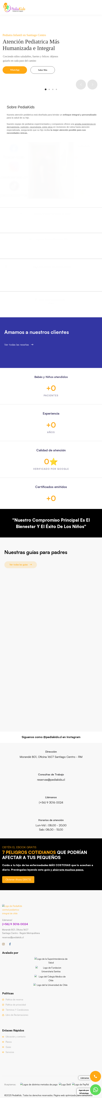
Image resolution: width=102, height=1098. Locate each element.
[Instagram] (3, 944)
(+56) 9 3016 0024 (15, 924)
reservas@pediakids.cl (13, 937)
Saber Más (42, 70)
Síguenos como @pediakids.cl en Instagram (51, 737)
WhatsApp (15, 70)
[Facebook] (10, 944)
